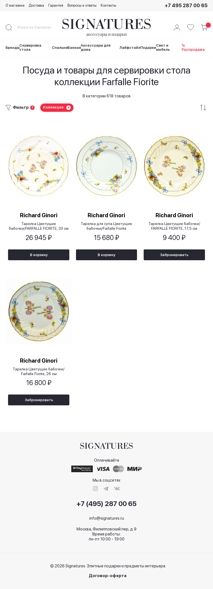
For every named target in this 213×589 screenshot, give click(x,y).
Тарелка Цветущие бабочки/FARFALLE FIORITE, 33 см (39, 225)
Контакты (108, 5)
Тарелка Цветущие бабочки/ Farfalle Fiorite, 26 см (39, 371)
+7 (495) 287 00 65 (106, 504)
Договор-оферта (107, 576)
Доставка (36, 5)
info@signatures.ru (106, 518)
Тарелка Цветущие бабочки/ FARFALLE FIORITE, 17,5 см (174, 225)
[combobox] (39, 27)
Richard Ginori (38, 214)
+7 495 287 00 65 (186, 5)
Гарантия (55, 5)
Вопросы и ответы (82, 5)
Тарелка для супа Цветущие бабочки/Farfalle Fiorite (106, 225)
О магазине (15, 5)
